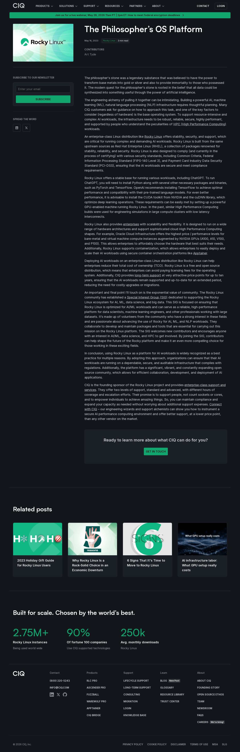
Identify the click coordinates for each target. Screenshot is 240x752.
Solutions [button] (68, 6)
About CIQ (204, 680)
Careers (211, 722)
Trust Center (169, 701)
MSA (215, 744)
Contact (203, 5)
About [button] (158, 6)
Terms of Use (199, 744)
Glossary (167, 687)
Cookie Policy (157, 744)
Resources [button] (114, 6)
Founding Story (208, 687)
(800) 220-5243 (60, 680)
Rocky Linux (153, 136)
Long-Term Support (137, 687)
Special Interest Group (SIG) (147, 297)
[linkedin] (52, 695)
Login (221, 5)
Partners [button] (138, 6)
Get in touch (156, 451)
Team (200, 701)
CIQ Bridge (94, 715)
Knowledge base (134, 715)
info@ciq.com (59, 687)
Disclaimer (178, 744)
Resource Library (172, 694)
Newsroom (204, 708)
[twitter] (58, 695)
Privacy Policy (133, 744)
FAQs (200, 715)
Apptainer (200, 253)
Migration (130, 701)
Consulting (131, 694)
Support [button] (91, 6)
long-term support (148, 275)
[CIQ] (19, 6)
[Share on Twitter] (26, 128)
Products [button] (45, 6)
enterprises (131, 224)
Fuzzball (93, 694)
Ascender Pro (96, 687)
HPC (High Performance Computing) (199, 124)
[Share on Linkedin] (17, 128)
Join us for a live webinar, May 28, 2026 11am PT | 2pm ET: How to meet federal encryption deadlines (120, 15)
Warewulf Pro (96, 701)
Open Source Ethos (210, 694)
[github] (65, 695)
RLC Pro (92, 680)
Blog (170, 681)
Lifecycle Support (136, 680)
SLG (224, 744)
